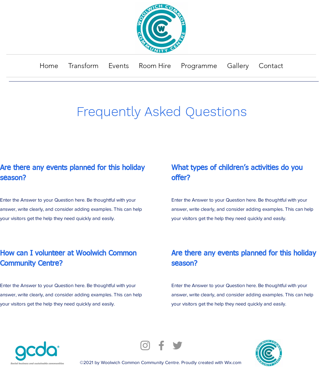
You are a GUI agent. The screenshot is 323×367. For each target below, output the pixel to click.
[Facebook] (161, 345)
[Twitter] (177, 345)
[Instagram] (145, 345)
